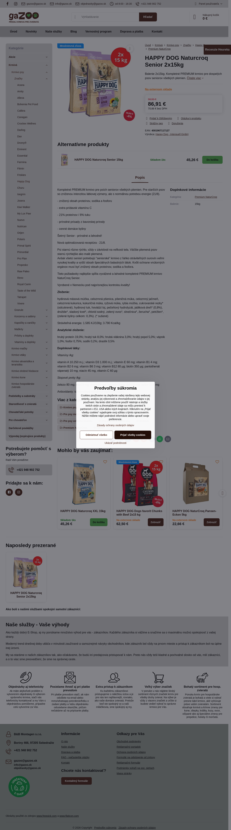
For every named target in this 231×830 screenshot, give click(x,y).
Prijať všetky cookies (132, 434)
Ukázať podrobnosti (115, 443)
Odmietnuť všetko (96, 434)
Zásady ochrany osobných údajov (115, 425)
